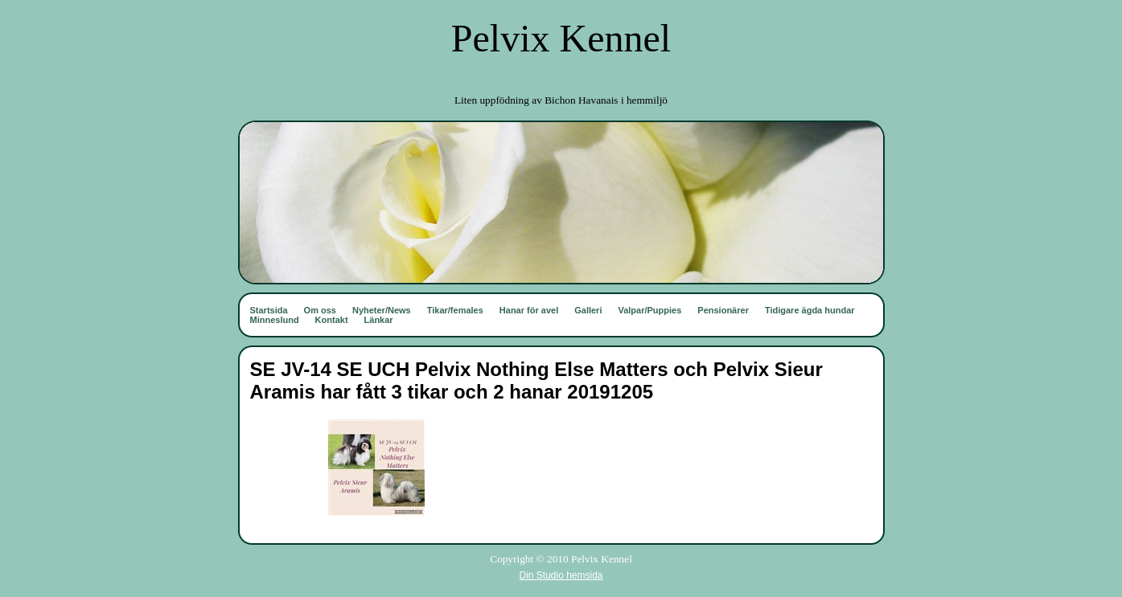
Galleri (588, 310)
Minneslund (274, 320)
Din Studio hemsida (560, 575)
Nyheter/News (381, 310)
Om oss (320, 310)
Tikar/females (455, 310)
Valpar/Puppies (649, 310)
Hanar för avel (528, 310)
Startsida (269, 310)
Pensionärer (723, 310)
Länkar (378, 320)
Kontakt (331, 320)
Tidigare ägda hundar (810, 310)
